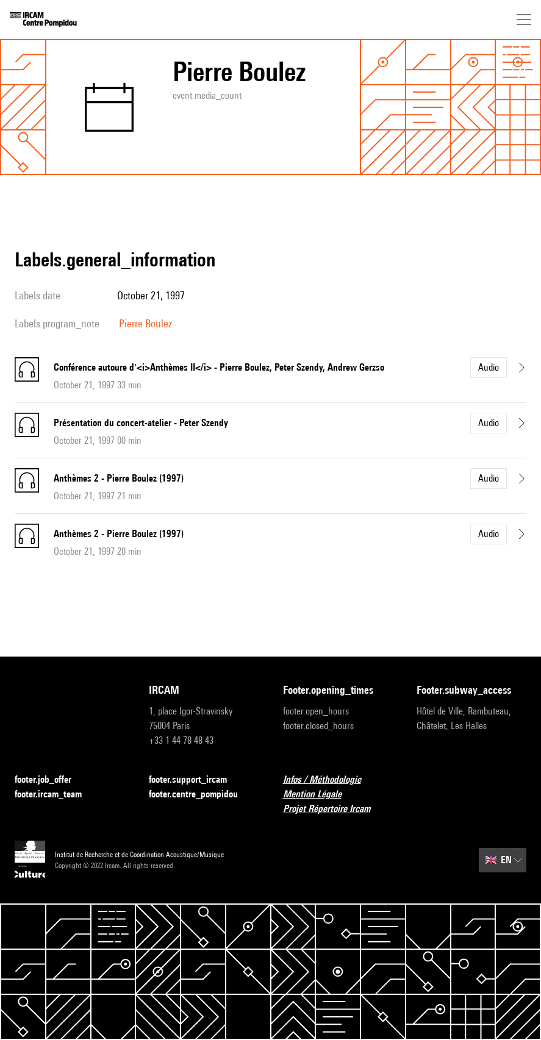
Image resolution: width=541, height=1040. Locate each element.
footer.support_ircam (195, 780)
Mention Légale (319, 794)
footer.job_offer (50, 780)
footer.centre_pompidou (201, 794)
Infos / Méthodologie (329, 780)
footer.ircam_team (55, 794)
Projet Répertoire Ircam (334, 809)
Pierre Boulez (145, 323)
